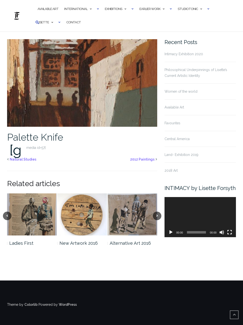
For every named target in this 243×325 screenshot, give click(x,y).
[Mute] (221, 232)
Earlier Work (149, 9)
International (75, 9)
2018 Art (171, 170)
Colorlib (31, 305)
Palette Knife (35, 137)
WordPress (68, 305)
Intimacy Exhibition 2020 (184, 54)
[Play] (170, 232)
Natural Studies (23, 159)
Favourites (172, 123)
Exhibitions (113, 9)
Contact (73, 22)
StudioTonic (188, 9)
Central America (177, 139)
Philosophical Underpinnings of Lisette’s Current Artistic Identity (196, 73)
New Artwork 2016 (78, 243)
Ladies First (21, 243)
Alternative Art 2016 (130, 243)
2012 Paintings (142, 159)
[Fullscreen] (229, 232)
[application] (200, 217)
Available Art (48, 9)
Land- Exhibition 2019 (181, 155)
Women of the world (181, 91)
